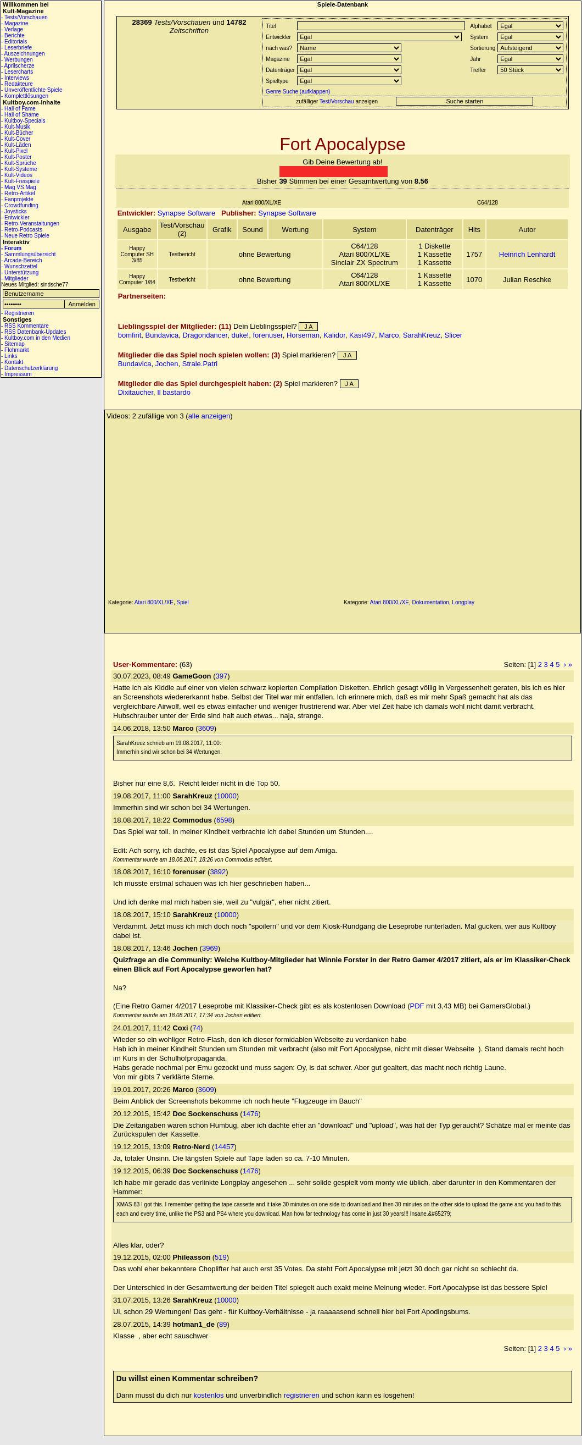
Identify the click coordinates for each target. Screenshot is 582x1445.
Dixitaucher (135, 392)
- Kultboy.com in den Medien (35, 338)
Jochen (166, 364)
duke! (240, 335)
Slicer (454, 335)
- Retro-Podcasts (21, 230)
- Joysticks (14, 211)
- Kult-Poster (16, 157)
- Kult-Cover (15, 139)
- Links (9, 356)
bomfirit (130, 335)
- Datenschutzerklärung (29, 368)
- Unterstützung (19, 272)
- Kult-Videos (16, 175)
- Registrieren (17, 313)
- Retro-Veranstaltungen (30, 223)
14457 (224, 1147)
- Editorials (14, 41)
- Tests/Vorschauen (24, 17)
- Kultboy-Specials (23, 121)
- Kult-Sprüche (18, 163)
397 (221, 676)
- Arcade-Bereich (21, 260)
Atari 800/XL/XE (154, 602)
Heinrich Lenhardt (527, 254)
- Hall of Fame (18, 109)
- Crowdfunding (19, 205)
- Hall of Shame (20, 115)
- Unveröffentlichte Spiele (32, 90)
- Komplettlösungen (24, 96)
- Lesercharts (17, 72)
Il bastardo (174, 392)
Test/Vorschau (337, 101)
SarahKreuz (422, 335)
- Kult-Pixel (14, 151)
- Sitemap (13, 344)
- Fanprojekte (17, 199)
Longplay (463, 602)
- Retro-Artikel (18, 193)
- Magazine (14, 23)
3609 (206, 728)
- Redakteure (17, 84)
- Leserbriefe (16, 48)
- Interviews (15, 78)
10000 (227, 796)
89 (223, 1324)
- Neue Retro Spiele (25, 236)
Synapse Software (187, 213)
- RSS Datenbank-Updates (33, 332)
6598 (224, 820)
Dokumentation (430, 602)
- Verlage (12, 29)
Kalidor (334, 335)
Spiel (183, 602)
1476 (251, 1114)
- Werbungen (17, 60)
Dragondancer (205, 335)
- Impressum (16, 374)
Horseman (303, 335)
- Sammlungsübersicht (28, 254)
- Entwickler (15, 217)
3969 (210, 948)
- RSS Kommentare (25, 326)
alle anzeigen (209, 416)
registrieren (302, 1395)
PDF (417, 1006)
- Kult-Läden (16, 145)
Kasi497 (362, 335)
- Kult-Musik (15, 127)
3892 (218, 872)
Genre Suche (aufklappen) (297, 92)
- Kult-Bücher (17, 133)
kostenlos (209, 1395)
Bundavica (162, 335)
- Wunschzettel (19, 266)
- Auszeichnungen (23, 54)
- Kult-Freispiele (20, 181)
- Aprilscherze (18, 66)
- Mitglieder (14, 278)
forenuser (267, 335)
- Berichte (13, 35)
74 (196, 1028)
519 (221, 1257)
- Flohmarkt (15, 350)
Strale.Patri (199, 364)
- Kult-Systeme (19, 169)
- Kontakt (12, 362)
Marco (389, 335)
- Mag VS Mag (18, 187)
